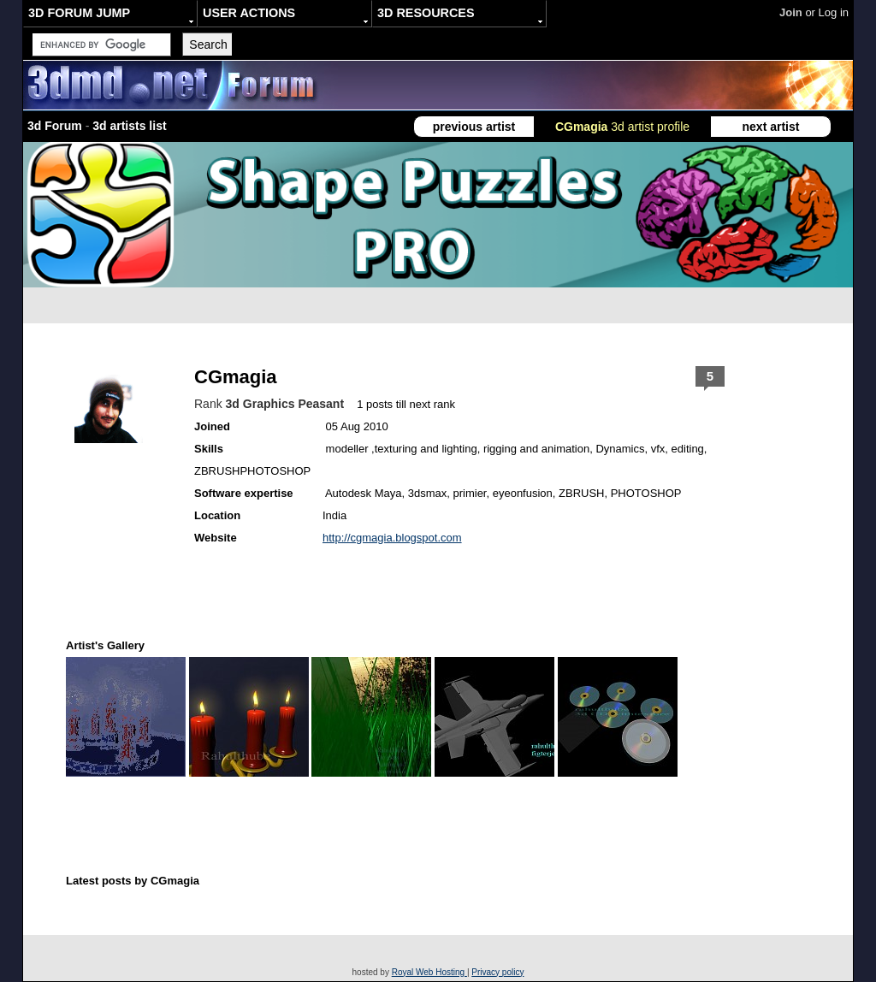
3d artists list (129, 126)
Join (790, 12)
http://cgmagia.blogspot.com (392, 537)
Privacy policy (497, 972)
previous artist (474, 126)
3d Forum (54, 126)
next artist (771, 126)
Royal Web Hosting (429, 972)
